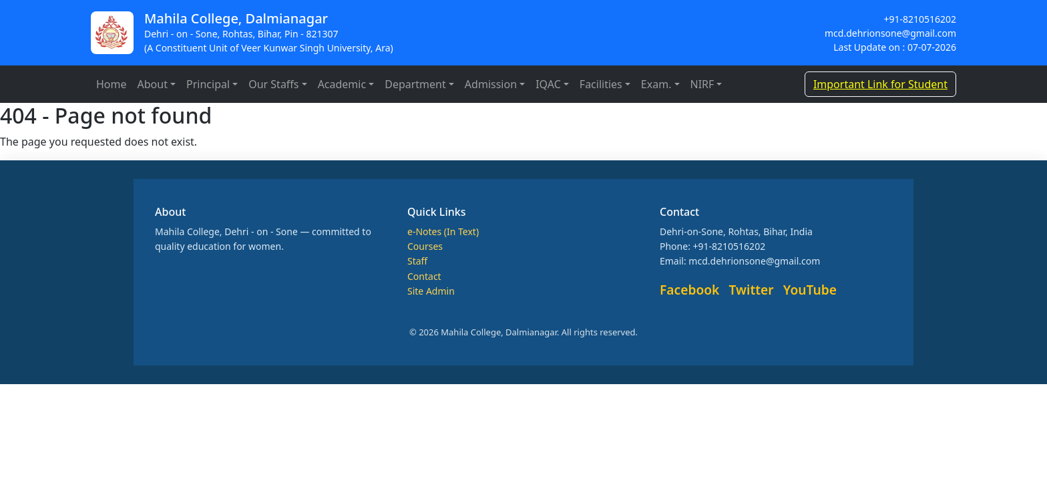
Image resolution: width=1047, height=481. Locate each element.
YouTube (810, 290)
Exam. (656, 84)
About (153, 84)
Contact (424, 276)
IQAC (548, 84)
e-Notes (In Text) (443, 231)
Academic (342, 84)
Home (111, 84)
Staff (417, 261)
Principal (208, 84)
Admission (491, 84)
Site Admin (431, 291)
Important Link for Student (880, 84)
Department (415, 84)
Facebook (689, 290)
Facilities (601, 84)
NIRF (702, 84)
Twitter (751, 290)
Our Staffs (273, 84)
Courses (425, 246)
